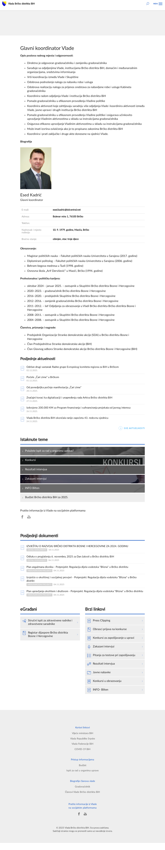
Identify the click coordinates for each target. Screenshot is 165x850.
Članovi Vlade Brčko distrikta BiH (82, 799)
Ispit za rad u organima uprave (82, 777)
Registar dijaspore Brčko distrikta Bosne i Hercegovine (45, 641)
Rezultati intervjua (101, 671)
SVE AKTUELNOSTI (132, 430)
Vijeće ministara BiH (82, 740)
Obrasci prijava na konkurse (107, 636)
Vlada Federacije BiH (82, 751)
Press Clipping (98, 628)
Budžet (82, 772)
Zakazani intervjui (100, 654)
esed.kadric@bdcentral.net (67, 210)
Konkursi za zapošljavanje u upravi (110, 645)
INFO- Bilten (97, 697)
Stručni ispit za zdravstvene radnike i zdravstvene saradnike (47, 629)
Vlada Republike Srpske (82, 745)
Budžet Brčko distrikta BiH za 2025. (46, 499)
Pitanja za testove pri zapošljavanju (111, 662)
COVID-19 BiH (82, 756)
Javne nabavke (99, 680)
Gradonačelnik (82, 793)
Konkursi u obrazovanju (104, 688)
